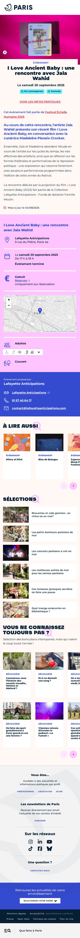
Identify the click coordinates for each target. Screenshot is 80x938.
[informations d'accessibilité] (23, 352)
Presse (10, 919)
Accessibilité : (51, 913)
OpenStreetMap (63, 331)
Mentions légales (16, 913)
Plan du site (66, 919)
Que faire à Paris (30, 930)
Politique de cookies (44, 919)
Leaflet (46, 331)
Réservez (21, 280)
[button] (40, 311)
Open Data (23, 919)
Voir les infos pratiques (40, 101)
